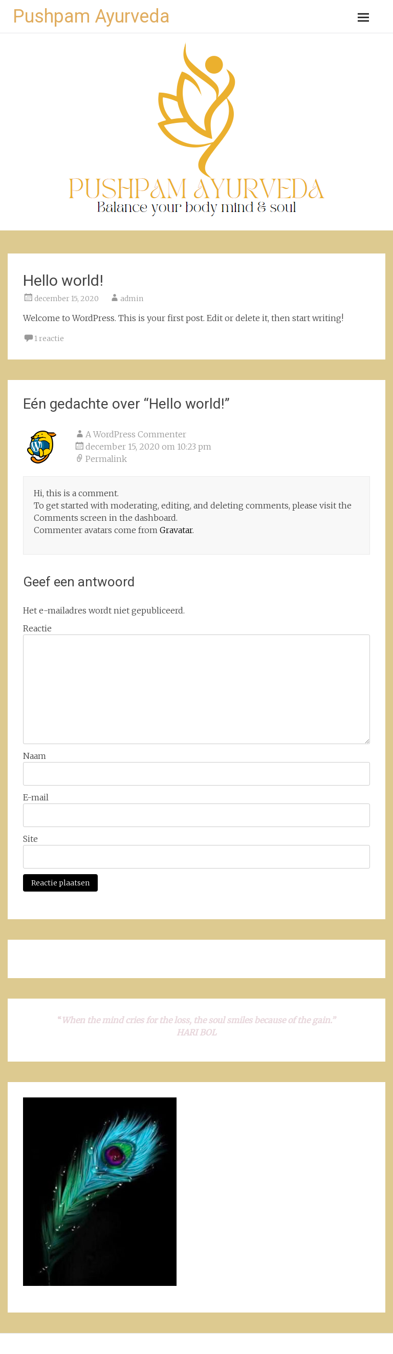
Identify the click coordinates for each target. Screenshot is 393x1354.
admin (131, 298)
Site (30, 839)
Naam (34, 756)
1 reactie (49, 338)
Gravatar (176, 530)
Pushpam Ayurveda (91, 16)
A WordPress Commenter (135, 434)
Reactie (37, 628)
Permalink (106, 459)
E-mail (36, 797)
